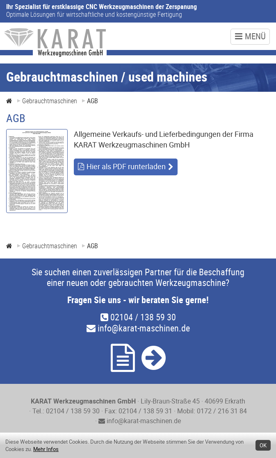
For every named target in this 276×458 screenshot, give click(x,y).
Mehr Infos (46, 449)
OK (263, 445)
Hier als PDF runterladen (126, 166)
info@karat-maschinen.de (138, 328)
